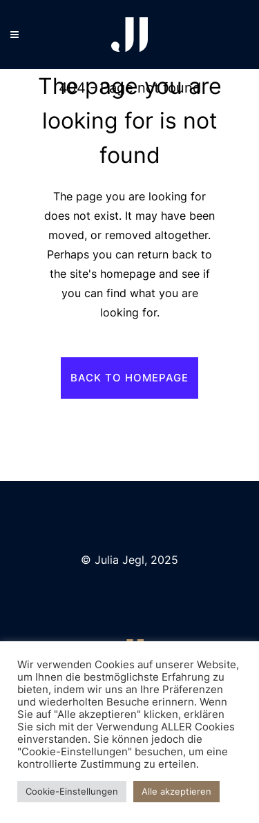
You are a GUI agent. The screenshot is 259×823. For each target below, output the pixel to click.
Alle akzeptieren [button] (176, 791)
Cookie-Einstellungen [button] (72, 791)
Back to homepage (129, 377)
